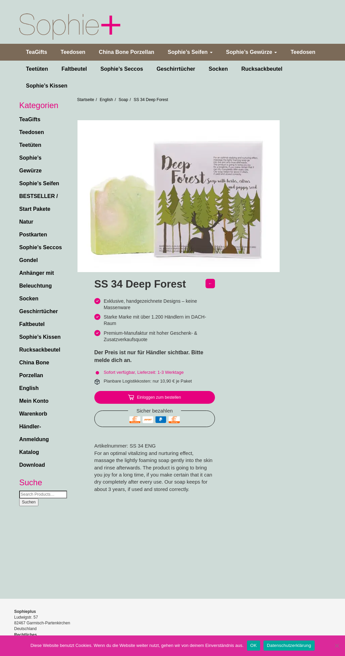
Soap (123, 99)
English (29, 388)
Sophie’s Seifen (190, 52)
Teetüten (37, 69)
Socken (218, 69)
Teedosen (73, 52)
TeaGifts (36, 52)
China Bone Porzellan (126, 52)
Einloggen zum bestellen (159, 397)
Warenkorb (33, 414)
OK (253, 645)
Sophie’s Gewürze (251, 52)
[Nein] (336, 645)
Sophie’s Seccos (121, 69)
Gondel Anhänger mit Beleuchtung (36, 273)
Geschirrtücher (176, 69)
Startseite (85, 99)
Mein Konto (34, 401)
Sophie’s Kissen (46, 86)
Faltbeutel (74, 69)
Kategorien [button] (38, 105)
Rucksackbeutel (261, 69)
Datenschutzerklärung (289, 645)
